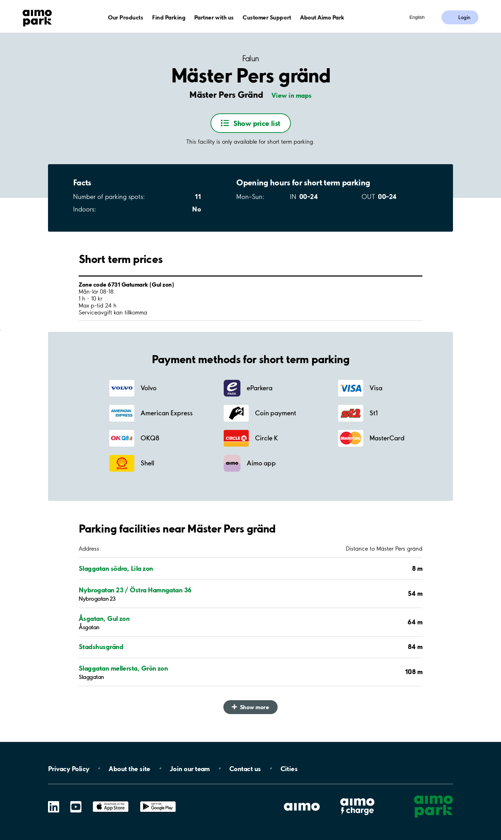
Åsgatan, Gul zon (104, 618)
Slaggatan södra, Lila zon (116, 568)
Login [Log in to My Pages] (464, 17)
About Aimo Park (322, 17)
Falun (250, 58)
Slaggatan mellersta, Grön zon (123, 668)
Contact (245, 768)
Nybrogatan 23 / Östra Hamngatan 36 (135, 590)
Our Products (125, 17)
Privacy (68, 768)
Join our (190, 768)
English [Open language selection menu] (417, 17)
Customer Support (266, 17)
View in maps (291, 95)
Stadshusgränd (101, 646)
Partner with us (214, 17)
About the (129, 768)
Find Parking (168, 17)
